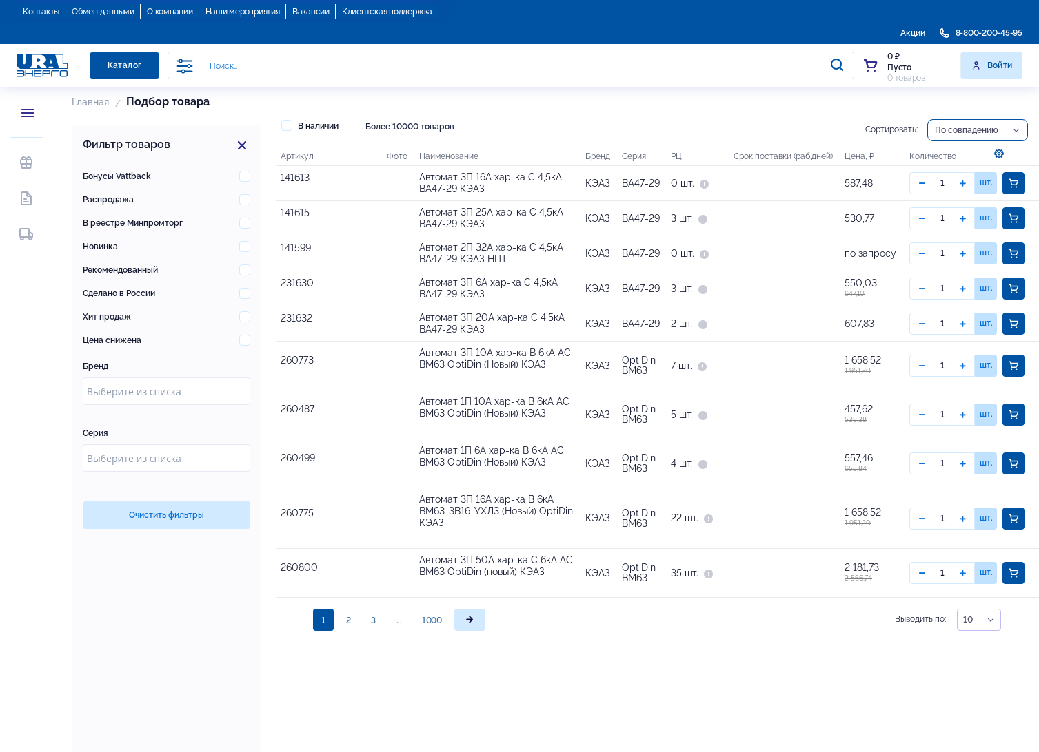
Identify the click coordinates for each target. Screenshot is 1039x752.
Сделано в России (119, 293)
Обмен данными (103, 12)
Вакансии (311, 12)
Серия (95, 433)
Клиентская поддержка (387, 12)
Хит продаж (107, 317)
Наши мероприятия (242, 12)
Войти (992, 65)
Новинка (100, 246)
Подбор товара (168, 101)
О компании (170, 12)
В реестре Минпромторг (133, 223)
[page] (470, 728)
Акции (912, 33)
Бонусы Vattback (117, 176)
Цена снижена (112, 340)
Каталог (125, 65)
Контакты (41, 12)
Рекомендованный (120, 270)
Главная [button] (90, 101)
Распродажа (108, 200)
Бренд (95, 366)
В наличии (310, 125)
